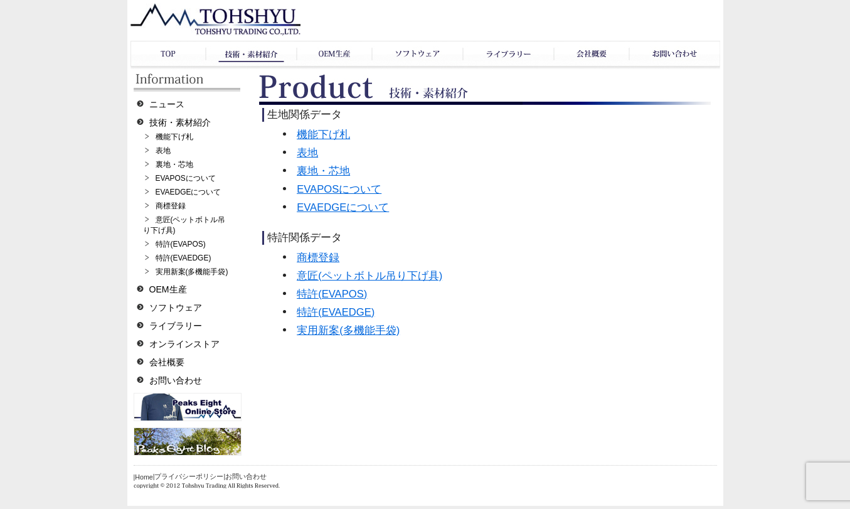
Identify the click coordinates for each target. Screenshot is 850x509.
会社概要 (166, 362)
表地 (163, 150)
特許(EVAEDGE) (183, 258)
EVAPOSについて (186, 178)
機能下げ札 (174, 136)
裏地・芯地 (174, 164)
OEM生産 (168, 289)
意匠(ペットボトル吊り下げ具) (369, 276)
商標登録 (171, 205)
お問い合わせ (175, 380)
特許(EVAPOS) (181, 244)
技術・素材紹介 (180, 122)
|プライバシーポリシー (188, 476)
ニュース (166, 104)
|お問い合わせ (245, 476)
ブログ (188, 441)
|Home (143, 477)
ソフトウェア (175, 308)
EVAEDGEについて (188, 192)
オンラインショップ (188, 407)
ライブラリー (175, 326)
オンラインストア (184, 344)
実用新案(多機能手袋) (192, 271)
